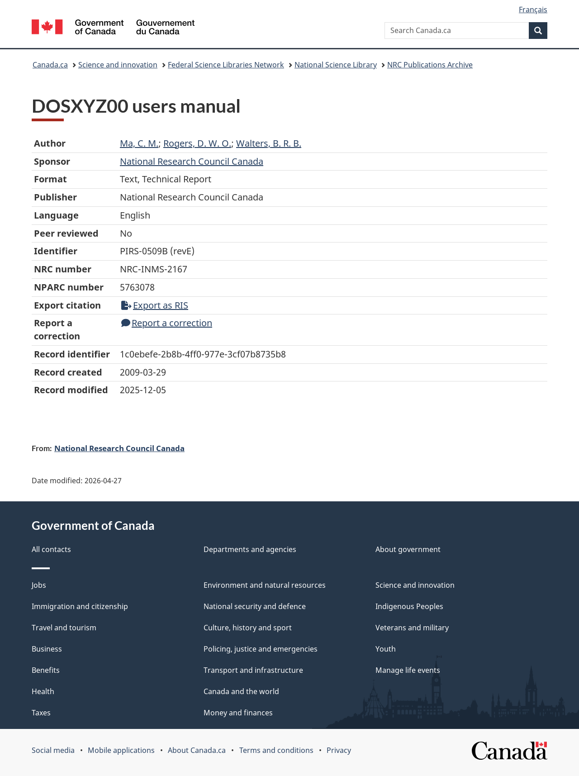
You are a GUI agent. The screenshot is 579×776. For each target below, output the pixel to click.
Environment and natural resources (265, 585)
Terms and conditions (276, 750)
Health (43, 691)
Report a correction (166, 323)
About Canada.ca (197, 750)
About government (408, 549)
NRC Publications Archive (430, 65)
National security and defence (255, 606)
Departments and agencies (250, 549)
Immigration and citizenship (80, 606)
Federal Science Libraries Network (226, 65)
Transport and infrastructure (253, 670)
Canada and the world (241, 691)
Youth (385, 649)
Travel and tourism (64, 628)
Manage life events (407, 670)
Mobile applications (121, 750)
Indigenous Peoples (409, 606)
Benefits (46, 670)
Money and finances (238, 713)
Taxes (41, 713)
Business (47, 649)
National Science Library (335, 65)
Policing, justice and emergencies (261, 649)
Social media (53, 750)
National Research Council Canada (119, 448)
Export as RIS (154, 305)
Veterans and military (412, 628)
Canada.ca (50, 65)
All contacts (51, 549)
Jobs (39, 585)
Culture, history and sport (248, 628)
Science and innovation (117, 65)
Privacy (339, 750)
